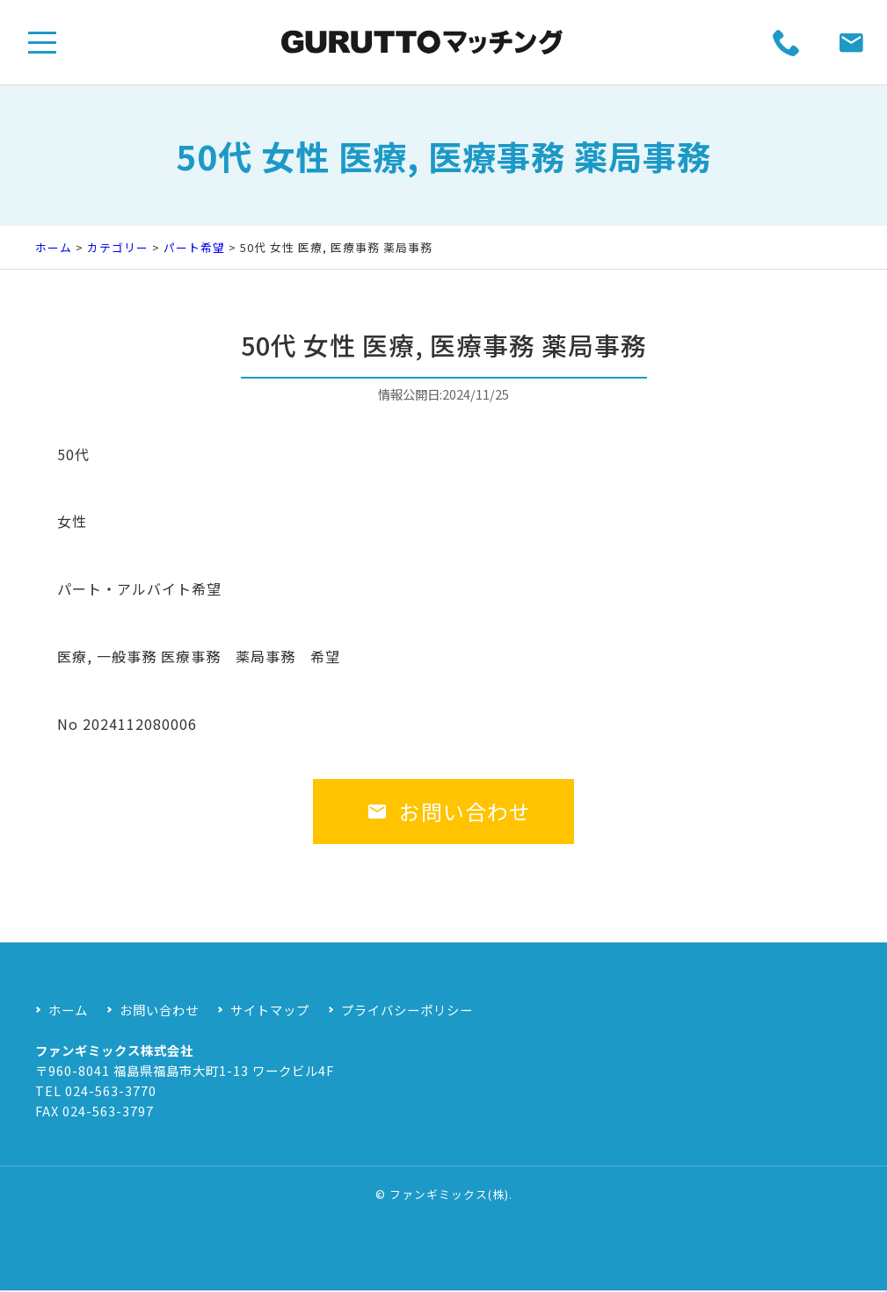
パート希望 (194, 247)
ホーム (53, 247)
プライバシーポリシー (407, 1009)
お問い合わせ (449, 827)
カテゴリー (118, 247)
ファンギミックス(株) (449, 1194)
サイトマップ (269, 1009)
